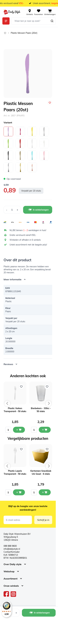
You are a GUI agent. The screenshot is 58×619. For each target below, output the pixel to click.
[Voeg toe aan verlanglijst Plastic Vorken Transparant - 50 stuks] (21, 386)
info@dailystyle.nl (12, 549)
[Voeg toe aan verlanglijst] (49, 102)
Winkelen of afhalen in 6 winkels (25, 240)
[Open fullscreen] (28, 73)
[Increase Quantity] (17, 210)
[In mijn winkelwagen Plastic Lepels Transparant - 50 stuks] (19, 492)
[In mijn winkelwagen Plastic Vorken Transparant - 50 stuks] (19, 430)
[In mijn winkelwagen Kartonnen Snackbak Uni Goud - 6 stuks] (45, 492)
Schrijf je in (43, 519)
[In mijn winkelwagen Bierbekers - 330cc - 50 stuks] (45, 430)
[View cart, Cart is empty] (50, 12)
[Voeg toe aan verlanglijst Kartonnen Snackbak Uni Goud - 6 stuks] (47, 449)
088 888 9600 (10, 546)
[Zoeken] (52, 21)
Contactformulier (12, 552)
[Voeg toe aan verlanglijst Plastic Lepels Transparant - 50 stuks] (21, 449)
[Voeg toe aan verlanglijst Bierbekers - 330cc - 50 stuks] (47, 386)
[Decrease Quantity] (7, 210)
